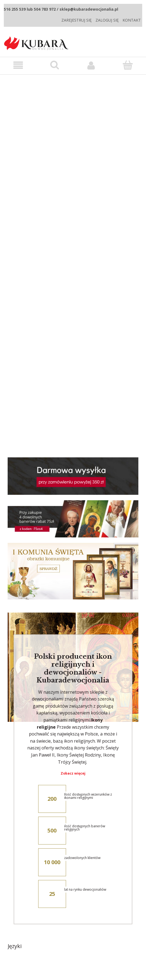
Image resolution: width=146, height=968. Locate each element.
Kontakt (132, 20)
